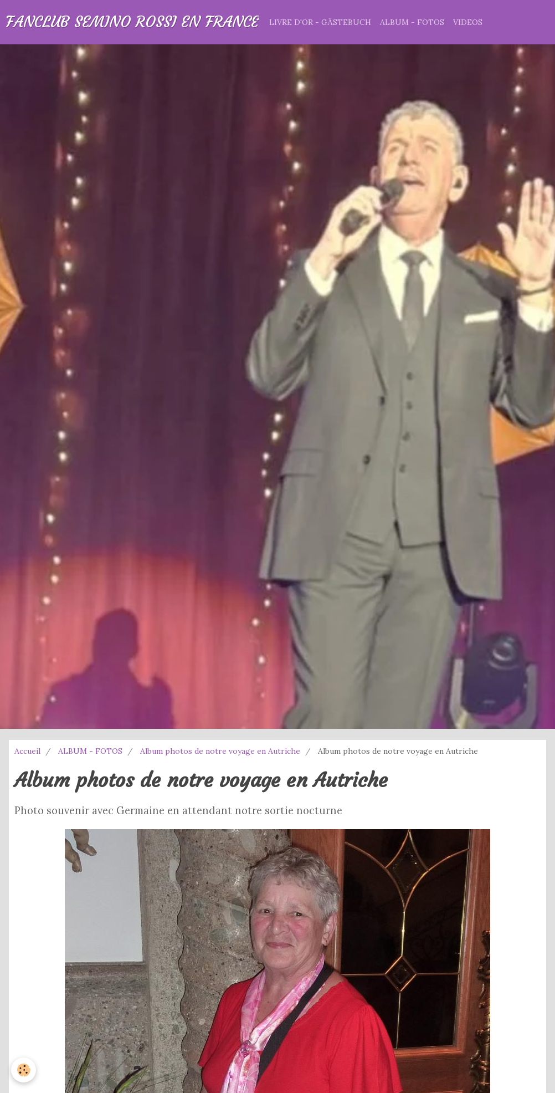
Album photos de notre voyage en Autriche (220, 751)
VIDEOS (467, 22)
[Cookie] (23, 1070)
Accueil (27, 751)
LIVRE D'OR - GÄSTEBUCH (320, 22)
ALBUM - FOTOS (412, 22)
